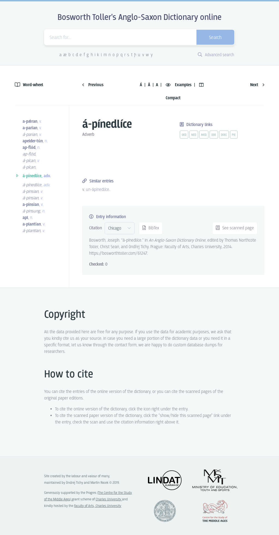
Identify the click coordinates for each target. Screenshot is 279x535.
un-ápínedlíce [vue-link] (97, 190)
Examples (179, 85)
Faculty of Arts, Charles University (97, 506)
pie (234, 135)
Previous (93, 85)
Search (215, 38)
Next (257, 85)
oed (184, 135)
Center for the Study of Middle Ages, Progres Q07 (215, 511)
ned (193, 135)
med (204, 135)
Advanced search (216, 55)
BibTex (150, 228)
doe (213, 135)
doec (224, 135)
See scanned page (235, 228)
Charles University (109, 499)
